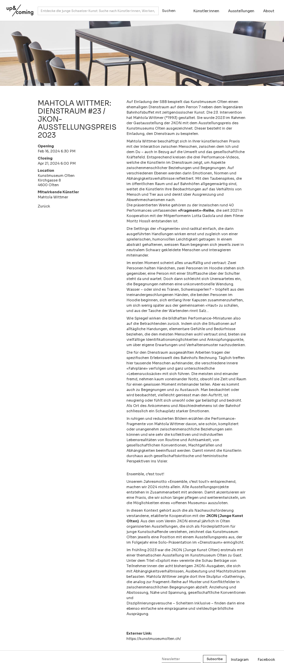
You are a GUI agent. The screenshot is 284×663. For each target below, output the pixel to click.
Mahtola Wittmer (53, 197)
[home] (18, 8)
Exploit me (166, 560)
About (268, 11)
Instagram (240, 659)
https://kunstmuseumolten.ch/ (153, 638)
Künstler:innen (206, 11)
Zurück (44, 206)
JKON (176, 123)
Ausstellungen (241, 11)
